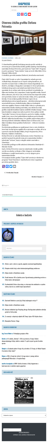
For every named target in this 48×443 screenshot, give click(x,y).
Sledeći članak (37, 177)
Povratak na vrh (31, 435)
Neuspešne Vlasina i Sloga (12, 321)
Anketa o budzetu (24, 215)
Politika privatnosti (24, 432)
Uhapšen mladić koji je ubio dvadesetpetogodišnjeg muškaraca (22, 268)
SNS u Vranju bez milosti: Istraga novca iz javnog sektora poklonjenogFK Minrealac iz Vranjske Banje (20, 357)
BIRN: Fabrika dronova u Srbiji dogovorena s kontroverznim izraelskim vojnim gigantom (20, 364)
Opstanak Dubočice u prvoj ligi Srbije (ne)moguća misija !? (21, 300)
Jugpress (10, 58)
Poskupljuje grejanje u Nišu (21, 333)
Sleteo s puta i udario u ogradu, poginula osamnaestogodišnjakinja (23, 264)
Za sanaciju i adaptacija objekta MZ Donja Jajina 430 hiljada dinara (23, 316)
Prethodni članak (11, 173)
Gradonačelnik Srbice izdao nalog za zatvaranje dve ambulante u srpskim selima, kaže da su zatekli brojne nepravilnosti (25, 285)
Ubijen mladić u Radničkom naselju (14, 273)
